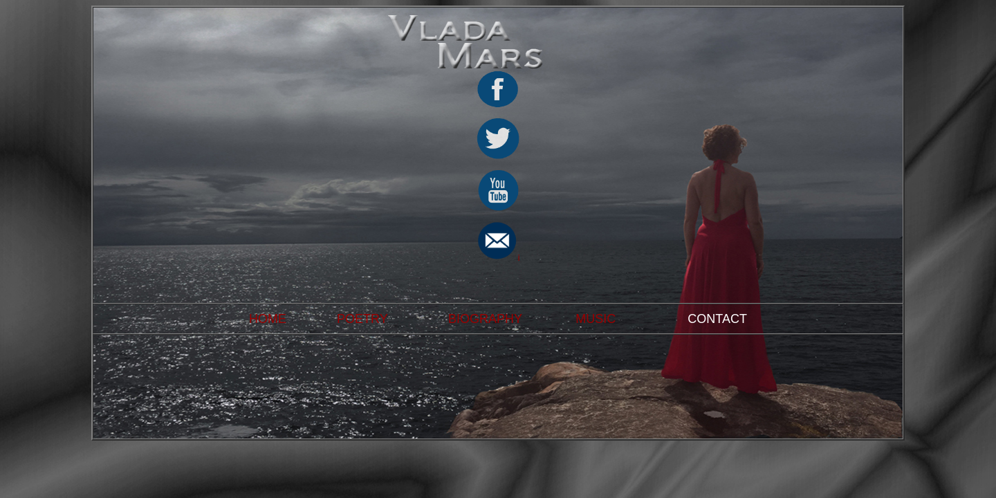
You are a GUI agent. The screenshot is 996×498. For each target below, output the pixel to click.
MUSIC (595, 319)
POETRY (362, 319)
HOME (267, 319)
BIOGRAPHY (485, 319)
